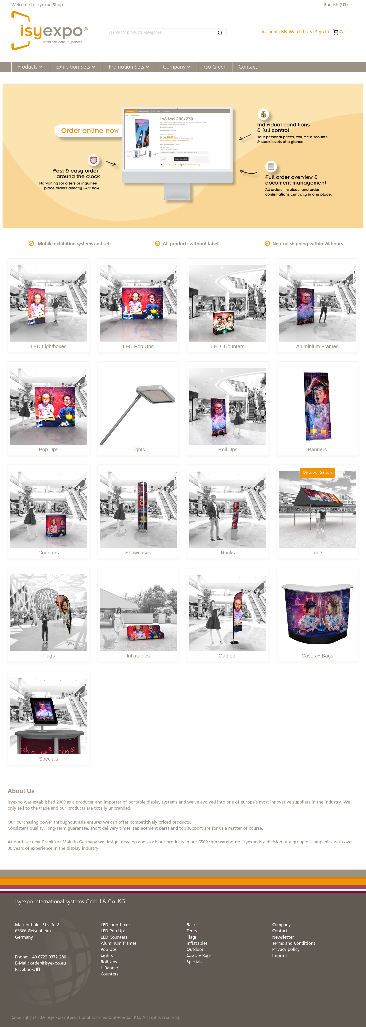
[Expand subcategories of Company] (188, 67)
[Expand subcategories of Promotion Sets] (147, 67)
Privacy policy (286, 950)
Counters (233, 346)
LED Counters (114, 937)
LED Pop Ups (138, 346)
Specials (48, 759)
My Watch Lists (296, 32)
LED (216, 346)
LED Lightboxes (49, 346)
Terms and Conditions (293, 943)
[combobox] (166, 32)
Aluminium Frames (317, 346)
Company (281, 925)
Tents (317, 552)
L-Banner (109, 968)
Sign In (322, 32)
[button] (338, 5)
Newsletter (283, 937)
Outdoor (228, 656)
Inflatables (138, 656)
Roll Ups (227, 449)
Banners (317, 449)
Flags (48, 656)
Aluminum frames (118, 943)
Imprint (279, 956)
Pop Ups (48, 449)
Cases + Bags (317, 656)
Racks (228, 552)
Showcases (138, 552)
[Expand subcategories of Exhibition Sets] (93, 67)
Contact (280, 931)
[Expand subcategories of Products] (40, 67)
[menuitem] (31, 67)
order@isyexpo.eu (48, 963)
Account (269, 32)
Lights (138, 449)
